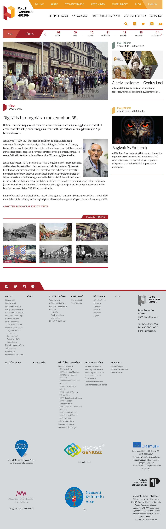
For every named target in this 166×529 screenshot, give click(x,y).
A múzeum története (14, 312)
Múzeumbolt (99, 296)
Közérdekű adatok (13, 306)
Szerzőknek (12, 341)
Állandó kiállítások (65, 366)
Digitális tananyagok (58, 306)
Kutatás (52, 309)
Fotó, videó (77, 296)
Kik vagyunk (10, 300)
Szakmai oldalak (12, 318)
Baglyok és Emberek (129, 147)
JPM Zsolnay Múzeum (69, 415)
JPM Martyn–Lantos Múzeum (68, 376)
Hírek (12, 106)
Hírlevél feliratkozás (57, 321)
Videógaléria (76, 303)
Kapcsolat (116, 362)
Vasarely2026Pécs (66, 424)
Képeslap (97, 306)
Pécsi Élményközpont (14, 354)
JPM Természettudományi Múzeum (71, 408)
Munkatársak (10, 303)
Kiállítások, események (70, 362)
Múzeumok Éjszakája (67, 427)
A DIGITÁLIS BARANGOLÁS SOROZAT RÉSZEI (26, 206)
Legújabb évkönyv (14, 330)
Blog (117, 296)
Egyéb (96, 315)
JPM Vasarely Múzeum (69, 412)
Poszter (96, 309)
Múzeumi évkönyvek (13, 327)
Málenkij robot (66, 418)
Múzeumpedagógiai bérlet (96, 384)
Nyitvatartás (38, 362)
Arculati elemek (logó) (14, 315)
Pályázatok (10, 351)
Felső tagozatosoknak (94, 372)
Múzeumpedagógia (57, 303)
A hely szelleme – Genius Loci (137, 83)
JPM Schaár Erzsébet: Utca (71, 397)
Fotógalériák (76, 300)
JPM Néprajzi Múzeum (69, 392)
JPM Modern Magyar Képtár (68, 388)
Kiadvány (97, 303)
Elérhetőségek (117, 366)
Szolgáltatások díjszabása (57, 316)
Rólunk (9, 296)
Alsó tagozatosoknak (94, 369)
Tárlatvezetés (55, 300)
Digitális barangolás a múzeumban (14, 347)
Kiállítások (124, 43)
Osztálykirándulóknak (94, 381)
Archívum (11, 333)
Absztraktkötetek (14, 324)
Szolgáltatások (57, 296)
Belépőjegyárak (13, 362)
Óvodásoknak (90, 378)
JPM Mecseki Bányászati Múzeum (70, 382)
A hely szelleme (66, 369)
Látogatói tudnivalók (14, 309)
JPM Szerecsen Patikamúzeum (66, 402)
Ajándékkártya (99, 300)
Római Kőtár (65, 395)
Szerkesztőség (13, 339)
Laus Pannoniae (12, 321)
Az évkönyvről (12, 336)
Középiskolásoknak (93, 375)
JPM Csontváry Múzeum (69, 371)
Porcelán (97, 312)
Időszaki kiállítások (66, 421)
